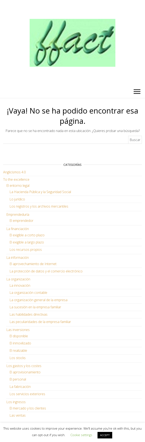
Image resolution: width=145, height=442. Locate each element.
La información (17, 257)
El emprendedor (21, 220)
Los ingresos (16, 402)
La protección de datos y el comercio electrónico (46, 271)
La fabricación (20, 386)
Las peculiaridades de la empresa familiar (40, 321)
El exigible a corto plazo (27, 235)
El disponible (18, 336)
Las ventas (17, 415)
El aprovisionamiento (25, 372)
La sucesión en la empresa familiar (35, 307)
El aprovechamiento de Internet (33, 264)
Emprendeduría (17, 214)
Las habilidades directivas (28, 314)
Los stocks (17, 358)
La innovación (19, 285)
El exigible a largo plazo (26, 242)
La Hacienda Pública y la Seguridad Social (40, 192)
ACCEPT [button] (105, 435)
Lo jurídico (17, 199)
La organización (18, 279)
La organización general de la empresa (38, 300)
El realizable (18, 350)
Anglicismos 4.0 (14, 172)
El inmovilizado (20, 343)
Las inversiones (18, 329)
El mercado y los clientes (27, 408)
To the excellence (16, 179)
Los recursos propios (25, 249)
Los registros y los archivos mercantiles (38, 206)
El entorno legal (17, 185)
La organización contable (28, 292)
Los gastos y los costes (23, 366)
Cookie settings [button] (81, 435)
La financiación (17, 228)
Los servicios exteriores (27, 394)
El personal (17, 379)
